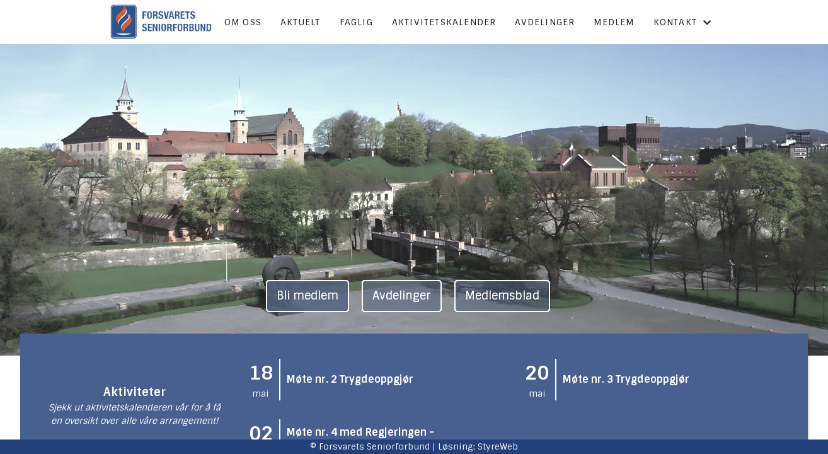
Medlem (614, 22)
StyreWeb (498, 446)
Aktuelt (300, 22)
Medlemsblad (502, 295)
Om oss (243, 22)
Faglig (356, 22)
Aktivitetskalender (444, 22)
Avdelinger (545, 22)
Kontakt (682, 22)
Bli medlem (307, 295)
